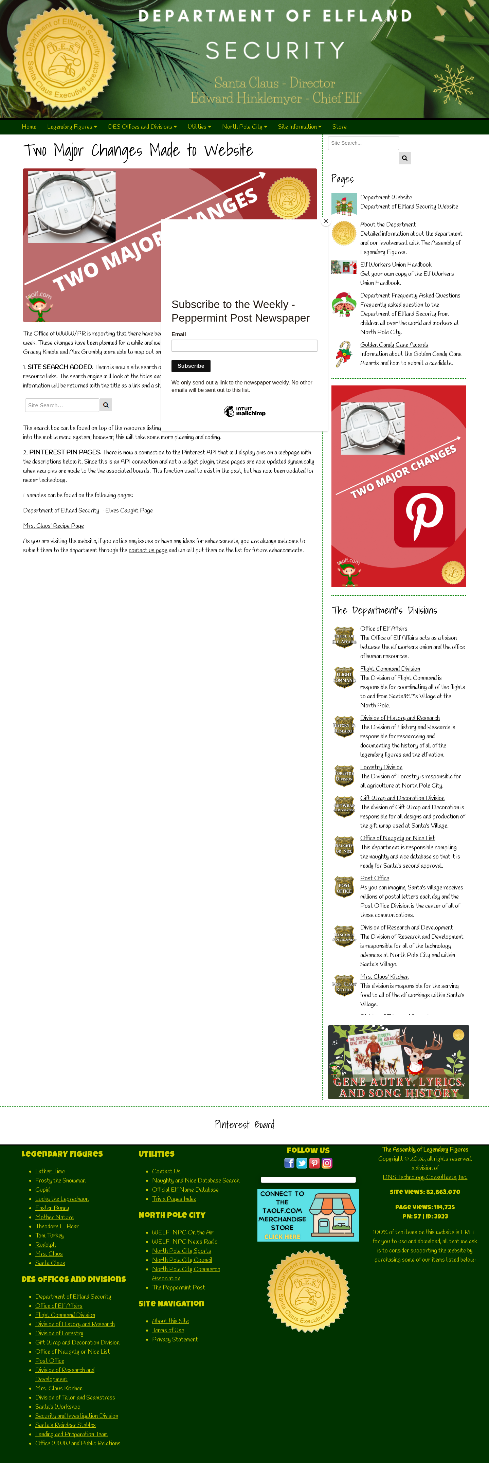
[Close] (326, 221)
